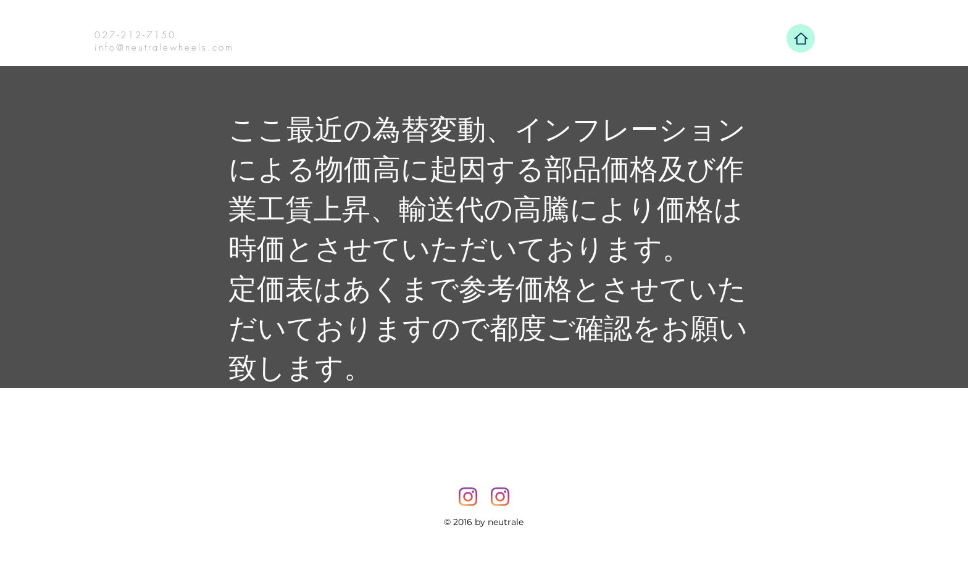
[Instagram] (468, 496)
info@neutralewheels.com (164, 47)
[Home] (800, 38)
